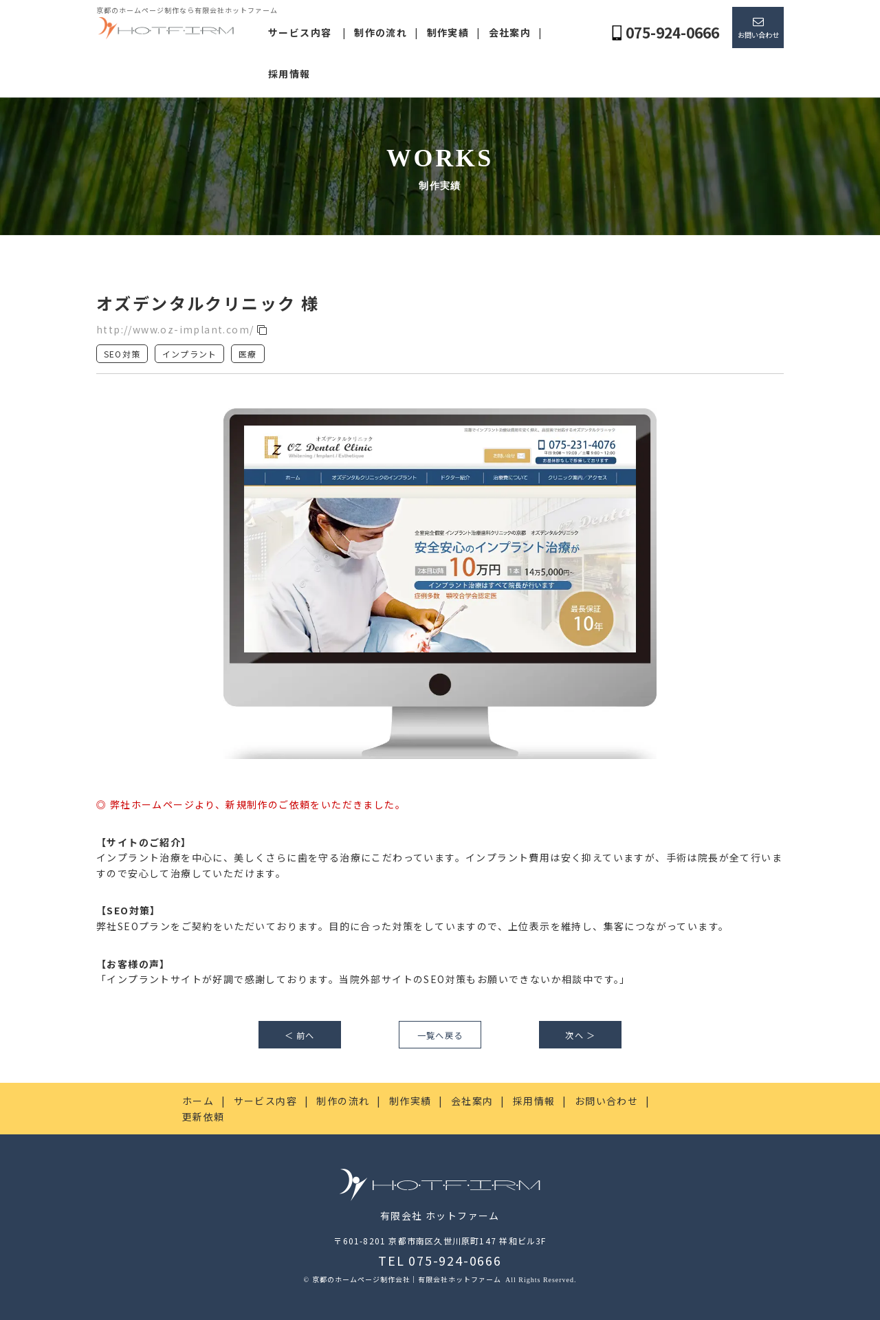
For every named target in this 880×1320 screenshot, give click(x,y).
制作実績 (448, 32)
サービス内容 (299, 32)
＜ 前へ (300, 1035)
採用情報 (289, 73)
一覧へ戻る (440, 1035)
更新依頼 (203, 1116)
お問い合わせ (758, 35)
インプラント (189, 354)
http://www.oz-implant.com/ (181, 329)
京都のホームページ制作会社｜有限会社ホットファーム (407, 1279)
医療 (247, 354)
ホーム (198, 1101)
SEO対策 (122, 354)
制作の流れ (380, 32)
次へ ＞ (580, 1035)
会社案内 (510, 32)
